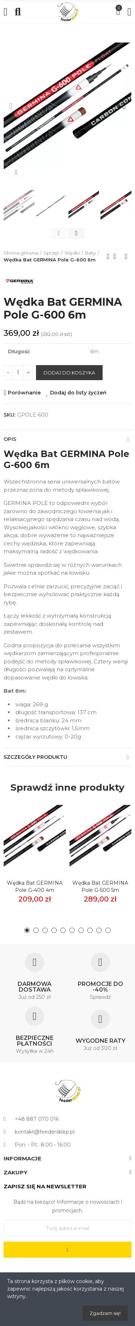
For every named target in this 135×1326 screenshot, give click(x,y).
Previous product (108, 256)
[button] (11, 106)
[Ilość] (18, 372)
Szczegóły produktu (35, 757)
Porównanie (24, 392)
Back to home (117, 256)
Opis (10, 439)
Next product (126, 256)
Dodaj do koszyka (69, 372)
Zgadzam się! (105, 1313)
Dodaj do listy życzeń (78, 392)
